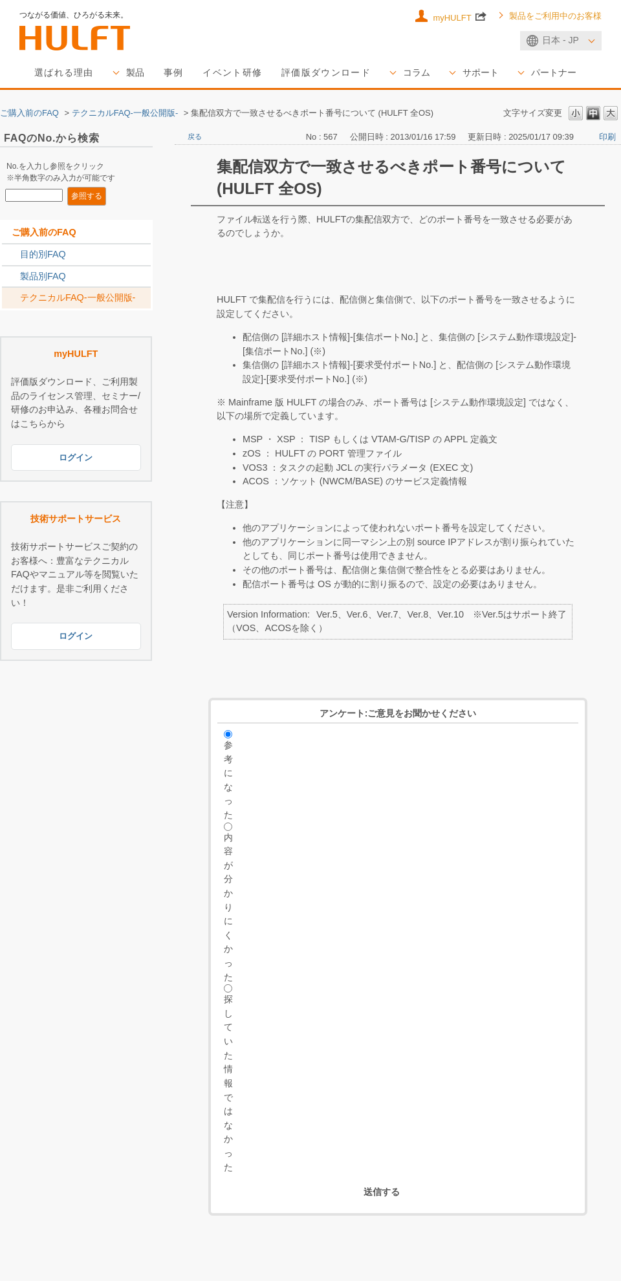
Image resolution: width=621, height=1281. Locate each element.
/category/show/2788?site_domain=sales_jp (11, 255)
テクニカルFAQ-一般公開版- (125, 113)
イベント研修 (232, 72)
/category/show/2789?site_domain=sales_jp (11, 277)
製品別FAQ (43, 276)
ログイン (76, 457)
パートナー (553, 72)
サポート (481, 72)
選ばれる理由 (64, 72)
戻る (195, 136)
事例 (174, 72)
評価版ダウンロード (326, 72)
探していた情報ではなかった (228, 1083)
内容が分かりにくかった (228, 907)
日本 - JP (560, 40)
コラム (416, 72)
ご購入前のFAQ (29, 113)
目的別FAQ (43, 254)
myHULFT (459, 16)
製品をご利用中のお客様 (555, 16)
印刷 (607, 137)
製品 (135, 72)
